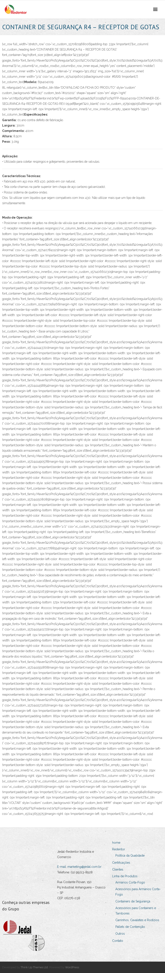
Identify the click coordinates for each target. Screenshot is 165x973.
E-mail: (62, 866)
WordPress (72, 967)
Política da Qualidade (130, 855)
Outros (120, 933)
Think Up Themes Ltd (34, 967)
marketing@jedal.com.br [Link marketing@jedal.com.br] (84, 866)
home (116, 842)
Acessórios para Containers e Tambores (135, 910)
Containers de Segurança (132, 901)
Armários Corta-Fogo (130, 882)
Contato (117, 940)
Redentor (118, 849)
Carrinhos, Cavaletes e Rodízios (137, 920)
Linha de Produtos (125, 876)
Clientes (117, 869)
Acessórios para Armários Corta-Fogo (138, 891)
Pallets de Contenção (130, 926)
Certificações (121, 862)
